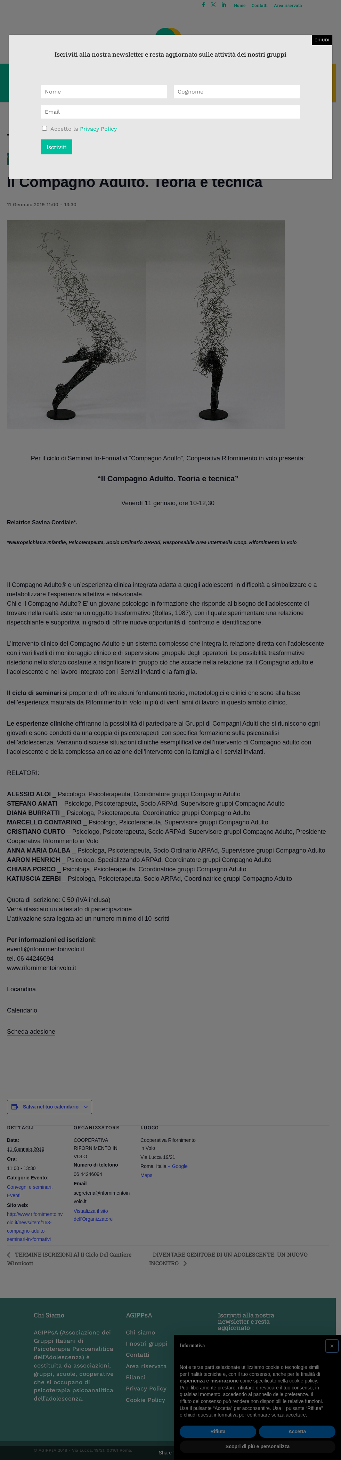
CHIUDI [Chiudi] (322, 40)
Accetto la (83, 129)
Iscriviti (57, 147)
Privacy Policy (98, 129)
